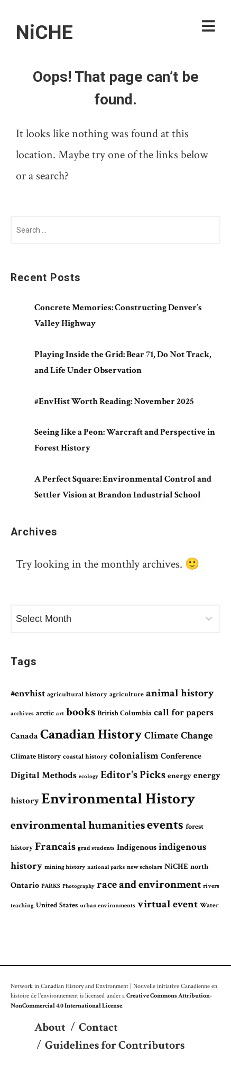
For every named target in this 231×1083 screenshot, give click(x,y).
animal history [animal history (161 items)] (180, 693)
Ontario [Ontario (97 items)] (25, 885)
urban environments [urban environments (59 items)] (107, 905)
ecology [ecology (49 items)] (88, 776)
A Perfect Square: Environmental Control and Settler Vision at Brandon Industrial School (122, 487)
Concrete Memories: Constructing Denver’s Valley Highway (118, 315)
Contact (98, 1027)
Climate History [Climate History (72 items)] (36, 756)
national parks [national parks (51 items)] (106, 867)
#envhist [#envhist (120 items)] (28, 693)
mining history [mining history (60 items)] (64, 866)
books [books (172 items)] (80, 712)
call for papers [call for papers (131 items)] (184, 712)
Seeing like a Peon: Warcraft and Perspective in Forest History (124, 440)
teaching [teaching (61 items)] (22, 905)
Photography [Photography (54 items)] (78, 886)
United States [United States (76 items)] (57, 905)
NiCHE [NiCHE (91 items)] (176, 866)
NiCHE (44, 32)
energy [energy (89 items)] (179, 776)
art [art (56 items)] (60, 713)
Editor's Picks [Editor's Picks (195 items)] (132, 775)
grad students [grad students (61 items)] (96, 848)
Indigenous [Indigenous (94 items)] (136, 847)
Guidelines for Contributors (114, 1045)
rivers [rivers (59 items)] (211, 885)
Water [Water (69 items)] (209, 905)
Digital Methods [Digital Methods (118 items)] (44, 775)
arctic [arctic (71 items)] (45, 713)
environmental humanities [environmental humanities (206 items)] (78, 825)
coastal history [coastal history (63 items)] (85, 756)
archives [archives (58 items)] (22, 713)
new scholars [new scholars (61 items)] (144, 866)
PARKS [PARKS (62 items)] (50, 885)
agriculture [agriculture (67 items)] (126, 694)
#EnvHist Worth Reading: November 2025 (113, 401)
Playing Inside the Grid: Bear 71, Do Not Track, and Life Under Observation (122, 362)
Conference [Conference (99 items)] (181, 756)
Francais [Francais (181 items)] (55, 846)
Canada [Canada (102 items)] (24, 736)
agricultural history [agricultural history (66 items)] (77, 694)
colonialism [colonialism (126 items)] (134, 756)
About (50, 1027)
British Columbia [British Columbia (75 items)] (124, 713)
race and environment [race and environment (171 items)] (149, 885)
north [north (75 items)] (199, 866)
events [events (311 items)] (165, 824)
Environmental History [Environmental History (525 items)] (118, 799)
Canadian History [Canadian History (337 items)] (91, 734)
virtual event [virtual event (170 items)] (167, 904)
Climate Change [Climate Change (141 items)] (178, 735)
